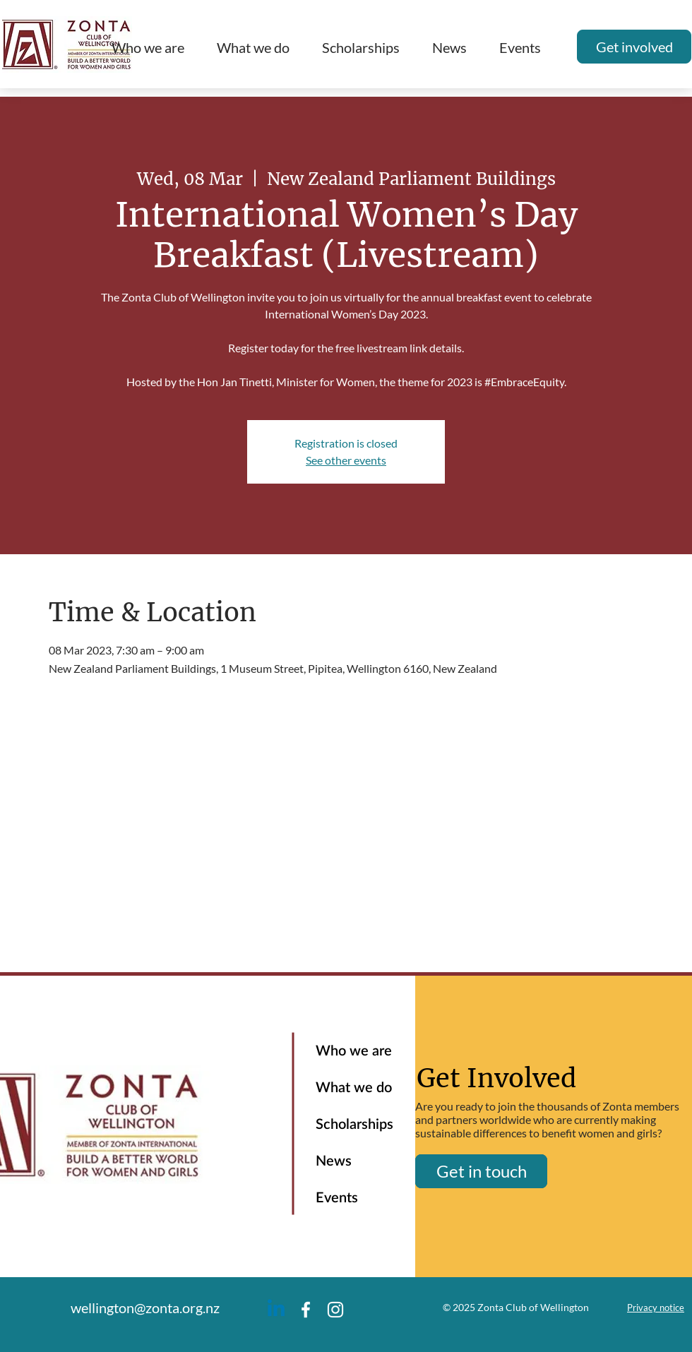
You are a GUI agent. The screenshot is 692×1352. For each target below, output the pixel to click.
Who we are (354, 1051)
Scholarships (354, 1125)
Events (337, 1198)
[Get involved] (634, 47)
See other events (346, 460)
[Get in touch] (481, 1171)
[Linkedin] (276, 1309)
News (334, 1161)
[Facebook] (305, 1309)
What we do (354, 1088)
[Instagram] (335, 1309)
